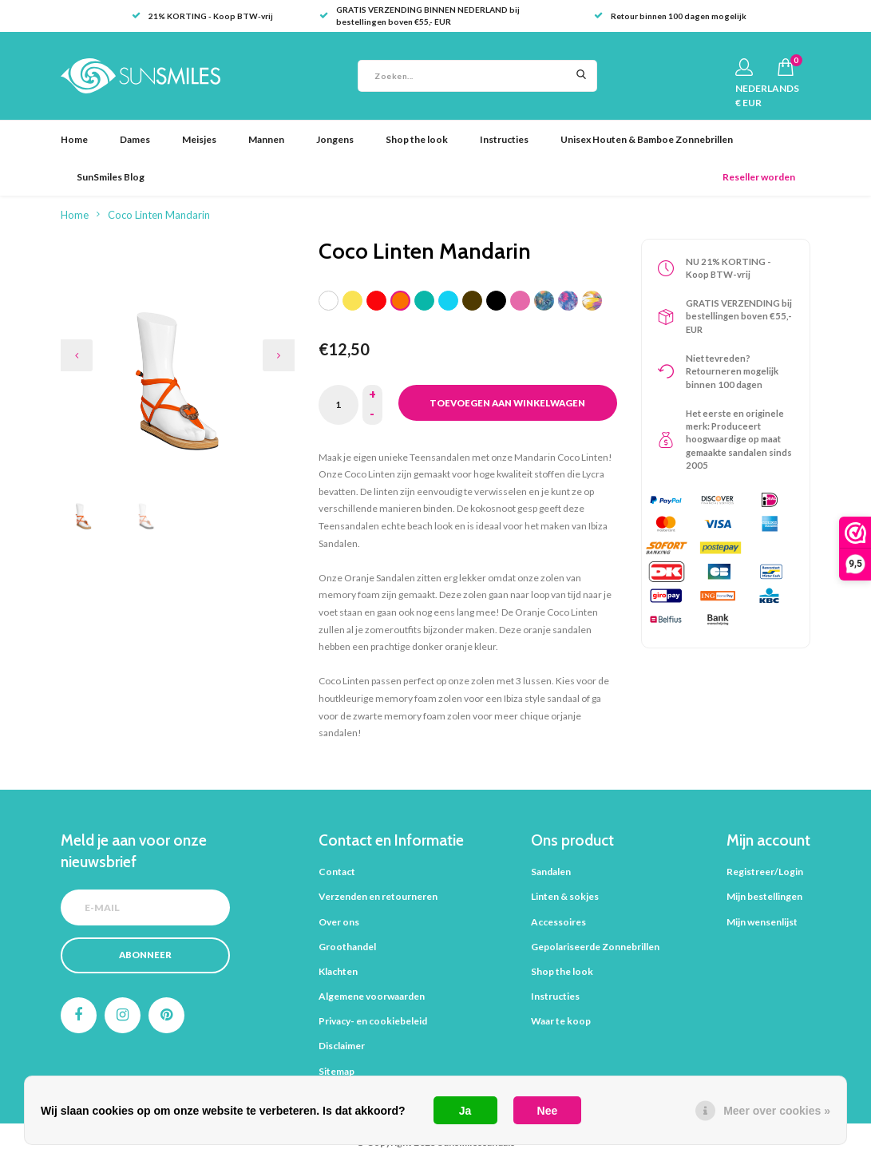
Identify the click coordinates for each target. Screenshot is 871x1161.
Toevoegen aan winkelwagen (507, 403)
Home (74, 139)
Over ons (339, 922)
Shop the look (417, 139)
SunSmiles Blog (111, 177)
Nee (547, 1110)
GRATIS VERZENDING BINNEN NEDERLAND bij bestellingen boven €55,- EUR (419, 15)
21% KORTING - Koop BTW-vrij (202, 16)
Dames (135, 139)
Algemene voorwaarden (372, 996)
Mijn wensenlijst (762, 922)
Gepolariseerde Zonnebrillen (595, 947)
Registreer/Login (764, 872)
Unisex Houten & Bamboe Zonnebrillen (646, 139)
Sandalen (551, 872)
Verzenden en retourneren (378, 896)
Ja (465, 1110)
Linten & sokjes (565, 896)
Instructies (504, 139)
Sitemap (336, 1071)
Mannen (266, 139)
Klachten (338, 971)
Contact (337, 872)
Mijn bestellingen (764, 896)
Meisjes (199, 139)
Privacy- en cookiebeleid (373, 1021)
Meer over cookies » (776, 1110)
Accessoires (558, 922)
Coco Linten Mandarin (159, 214)
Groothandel (347, 947)
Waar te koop (561, 1021)
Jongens (335, 139)
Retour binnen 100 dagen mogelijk (670, 16)
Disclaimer (342, 1046)
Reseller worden (759, 177)
